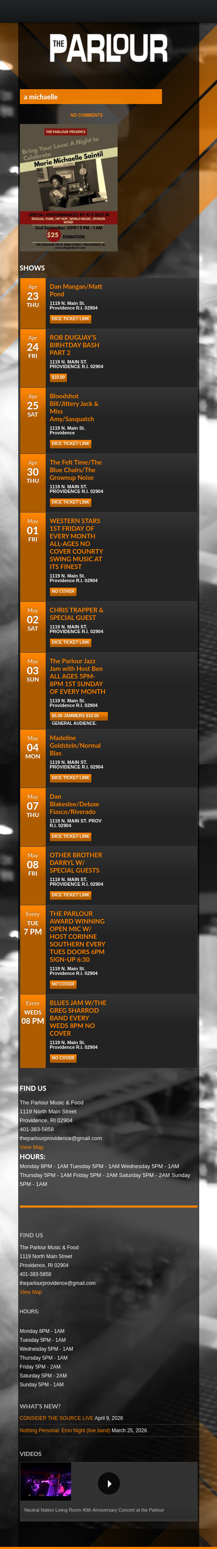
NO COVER (63, 591)
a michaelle (41, 97)
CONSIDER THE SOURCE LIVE (56, 1418)
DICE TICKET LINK (71, 502)
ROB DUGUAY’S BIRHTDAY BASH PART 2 (75, 344)
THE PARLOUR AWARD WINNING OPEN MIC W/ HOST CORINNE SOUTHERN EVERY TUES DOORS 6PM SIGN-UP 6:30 (77, 936)
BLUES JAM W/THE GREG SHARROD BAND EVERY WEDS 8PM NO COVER (78, 1018)
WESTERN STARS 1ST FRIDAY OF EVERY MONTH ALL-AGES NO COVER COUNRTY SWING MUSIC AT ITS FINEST (76, 543)
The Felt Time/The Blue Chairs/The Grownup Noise (76, 469)
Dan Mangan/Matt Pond (76, 290)
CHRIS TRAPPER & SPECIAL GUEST (77, 613)
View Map (32, 1147)
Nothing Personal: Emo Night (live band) (65, 1431)
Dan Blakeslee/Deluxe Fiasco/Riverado (74, 803)
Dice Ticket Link (71, 318)
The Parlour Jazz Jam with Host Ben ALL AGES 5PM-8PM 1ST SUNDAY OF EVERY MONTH (78, 676)
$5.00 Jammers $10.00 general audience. (75, 717)
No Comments (87, 115)
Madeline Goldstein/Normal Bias (75, 745)
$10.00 (58, 377)
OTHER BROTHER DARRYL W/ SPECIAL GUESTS (76, 862)
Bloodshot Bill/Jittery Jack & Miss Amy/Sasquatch (74, 407)
